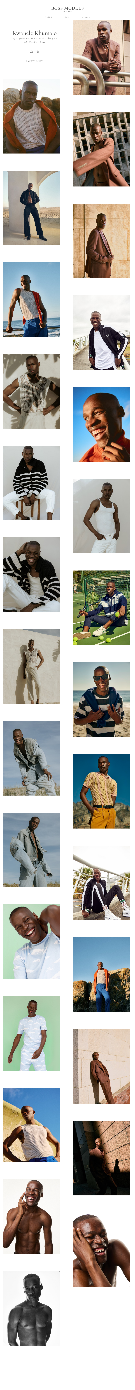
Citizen (86, 17)
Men (67, 17)
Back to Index (34, 61)
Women (49, 17)
